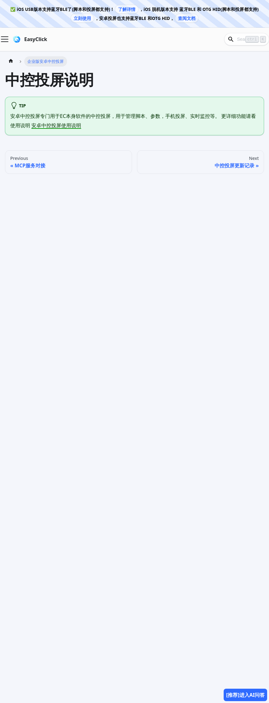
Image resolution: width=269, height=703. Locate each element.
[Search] (246, 39)
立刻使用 (82, 18)
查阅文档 (187, 18)
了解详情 (127, 9)
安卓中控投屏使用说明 (56, 125)
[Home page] (11, 61)
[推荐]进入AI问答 (245, 694)
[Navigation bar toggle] (4, 39)
